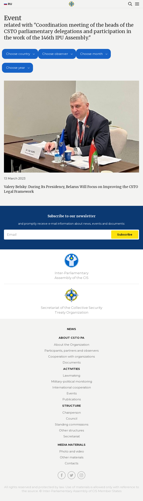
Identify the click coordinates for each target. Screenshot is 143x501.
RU (6, 4)
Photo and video (71, 451)
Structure (71, 405)
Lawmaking (71, 375)
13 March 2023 (14, 178)
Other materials (71, 457)
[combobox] (20, 54)
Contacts (71, 463)
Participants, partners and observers (71, 350)
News (71, 329)
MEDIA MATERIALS (72, 445)
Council (71, 418)
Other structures (71, 430)
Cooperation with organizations (71, 356)
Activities (71, 369)
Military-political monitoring (71, 381)
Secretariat (71, 436)
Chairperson (71, 412)
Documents (72, 362)
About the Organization (71, 344)
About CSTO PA (71, 338)
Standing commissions (71, 424)
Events (72, 393)
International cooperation (71, 387)
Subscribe (124, 234)
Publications (71, 399)
